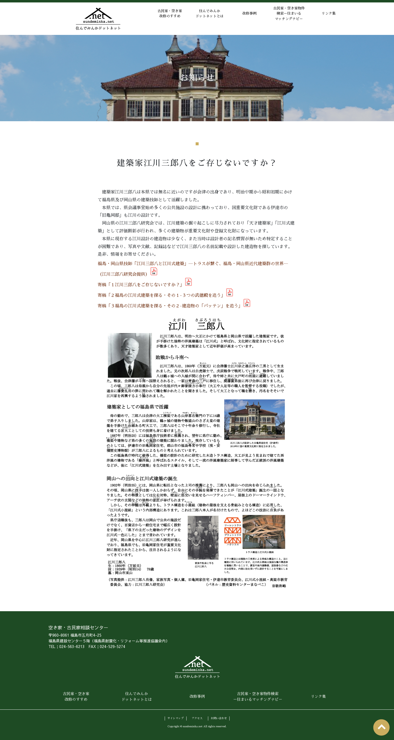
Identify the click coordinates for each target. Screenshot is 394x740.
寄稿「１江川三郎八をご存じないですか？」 (141, 285)
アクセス (197, 717)
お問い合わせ (219, 717)
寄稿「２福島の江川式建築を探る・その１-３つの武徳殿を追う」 (161, 295)
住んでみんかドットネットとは (197, 18)
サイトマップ (175, 717)
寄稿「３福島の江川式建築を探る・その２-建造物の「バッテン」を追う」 (170, 306)
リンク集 (327, 18)
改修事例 (240, 18)
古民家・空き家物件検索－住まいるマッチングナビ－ (283, 19)
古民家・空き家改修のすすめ (153, 18)
